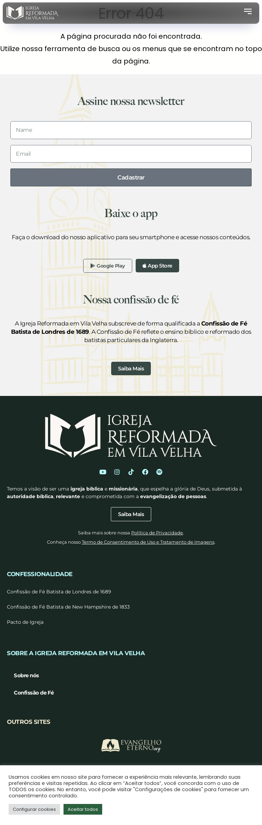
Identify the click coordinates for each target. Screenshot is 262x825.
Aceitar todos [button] (83, 809)
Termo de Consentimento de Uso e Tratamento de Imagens (148, 542)
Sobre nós (26, 675)
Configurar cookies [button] (34, 809)
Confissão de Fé (34, 692)
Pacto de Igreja (25, 622)
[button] (247, 13)
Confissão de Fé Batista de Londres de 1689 (59, 592)
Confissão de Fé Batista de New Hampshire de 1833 (68, 607)
